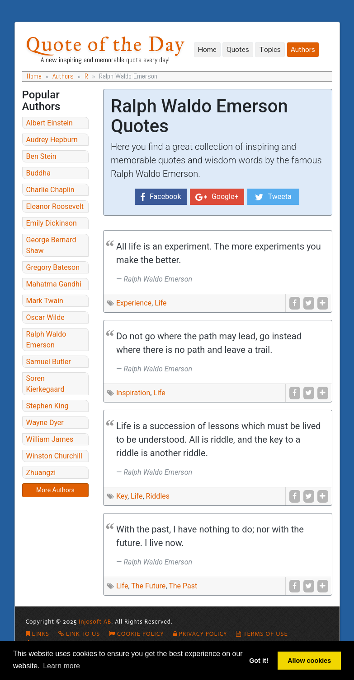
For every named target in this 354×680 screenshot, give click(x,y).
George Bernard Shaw (51, 245)
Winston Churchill (54, 456)
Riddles (158, 496)
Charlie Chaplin (50, 189)
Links (37, 633)
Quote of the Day (105, 44)
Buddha (38, 173)
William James (50, 439)
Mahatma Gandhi (53, 284)
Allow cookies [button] (309, 660)
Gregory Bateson (53, 267)
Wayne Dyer (45, 422)
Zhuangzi (41, 472)
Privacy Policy (200, 633)
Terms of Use (262, 633)
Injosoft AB (95, 621)
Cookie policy (136, 633)
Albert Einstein (49, 123)
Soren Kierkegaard (45, 383)
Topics (270, 49)
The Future (148, 586)
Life (160, 303)
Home (207, 49)
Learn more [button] (61, 666)
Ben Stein (41, 156)
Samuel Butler (48, 361)
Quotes (238, 49)
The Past (183, 586)
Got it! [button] (258, 660)
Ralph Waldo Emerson (46, 339)
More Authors (55, 490)
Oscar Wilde (45, 317)
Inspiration (133, 393)
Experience (133, 303)
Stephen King (47, 406)
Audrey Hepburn (52, 139)
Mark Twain (44, 300)
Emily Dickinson (51, 223)
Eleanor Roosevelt (55, 206)
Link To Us (79, 633)
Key (121, 496)
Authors (303, 49)
